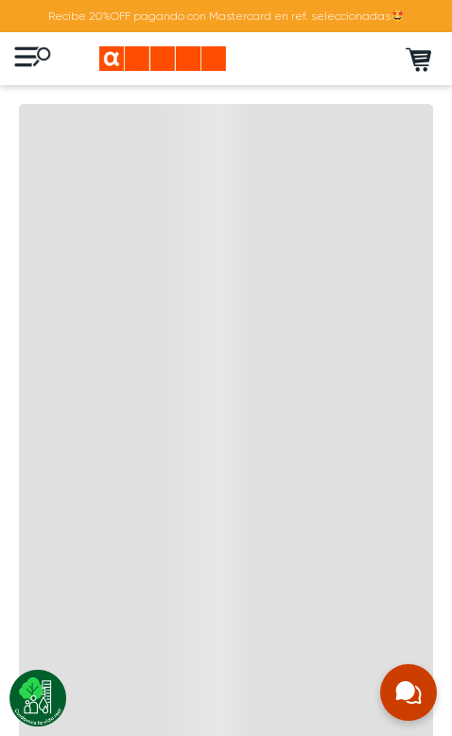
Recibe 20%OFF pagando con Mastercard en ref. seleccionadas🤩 (226, 16)
